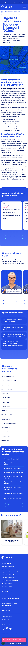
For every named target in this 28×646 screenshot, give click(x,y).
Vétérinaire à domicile (7, 586)
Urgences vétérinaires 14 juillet (9, 574)
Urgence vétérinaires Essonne (13, 472)
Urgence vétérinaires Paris (12, 459)
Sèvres (5, 393)
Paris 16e (5, 385)
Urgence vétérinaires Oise (12, 499)
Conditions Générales (7, 622)
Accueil (2, 11)
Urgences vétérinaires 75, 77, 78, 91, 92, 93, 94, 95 (14, 2)
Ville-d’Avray (6, 415)
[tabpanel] (11, 282)
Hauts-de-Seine (5, 12)
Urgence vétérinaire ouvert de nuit (10, 580)
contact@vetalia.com (7, 616)
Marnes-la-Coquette (9, 423)
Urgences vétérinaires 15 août (9, 577)
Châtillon (5, 440)
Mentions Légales (6, 624)
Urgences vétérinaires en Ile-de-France (12, 11)
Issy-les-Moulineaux (8, 380)
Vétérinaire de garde (7, 583)
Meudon (5, 402)
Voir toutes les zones (14, 505)
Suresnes (5, 406)
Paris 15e (5, 397)
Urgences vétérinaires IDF (8, 566)
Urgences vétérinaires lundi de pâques (11, 572)
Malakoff (5, 436)
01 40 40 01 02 (5, 619)
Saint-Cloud (6, 389)
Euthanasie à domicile (7, 569)
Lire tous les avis (14, 237)
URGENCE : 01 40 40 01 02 (12, 640)
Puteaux (5, 432)
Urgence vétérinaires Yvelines (13, 468)
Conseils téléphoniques (7, 591)
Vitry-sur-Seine (7, 376)
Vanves (5, 410)
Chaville (5, 427)
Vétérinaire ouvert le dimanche (9, 589)
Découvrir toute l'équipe (14, 302)
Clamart (5, 419)
